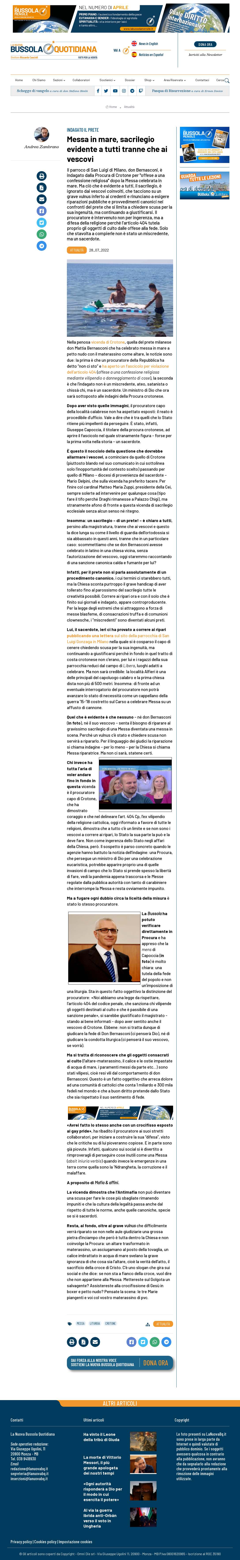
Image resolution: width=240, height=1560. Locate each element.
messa (80, 1323)
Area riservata (173, 80)
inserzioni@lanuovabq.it (29, 1478)
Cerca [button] (222, 80)
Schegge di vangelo (33, 90)
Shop (147, 80)
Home (19, 80)
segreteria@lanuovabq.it (30, 1473)
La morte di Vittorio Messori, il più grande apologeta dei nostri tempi (102, 1465)
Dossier (130, 80)
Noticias (151, 54)
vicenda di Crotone (107, 342)
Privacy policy (21, 1541)
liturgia (95, 1323)
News (148, 44)
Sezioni (57, 80)
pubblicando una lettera (90, 635)
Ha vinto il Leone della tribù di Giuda (101, 1437)
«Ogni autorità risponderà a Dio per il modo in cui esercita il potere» (102, 1491)
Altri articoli (120, 1403)
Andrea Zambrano (41, 147)
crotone (110, 1323)
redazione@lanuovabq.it (29, 1468)
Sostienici (106, 80)
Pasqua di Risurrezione (171, 90)
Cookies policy (45, 1541)
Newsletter (205, 54)
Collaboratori (81, 80)
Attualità (129, 107)
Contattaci (202, 80)
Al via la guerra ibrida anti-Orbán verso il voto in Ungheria (100, 1518)
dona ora (205, 44)
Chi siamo (38, 80)
